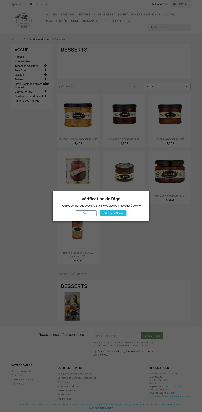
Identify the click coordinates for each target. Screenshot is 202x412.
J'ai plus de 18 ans (113, 213)
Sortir (86, 213)
